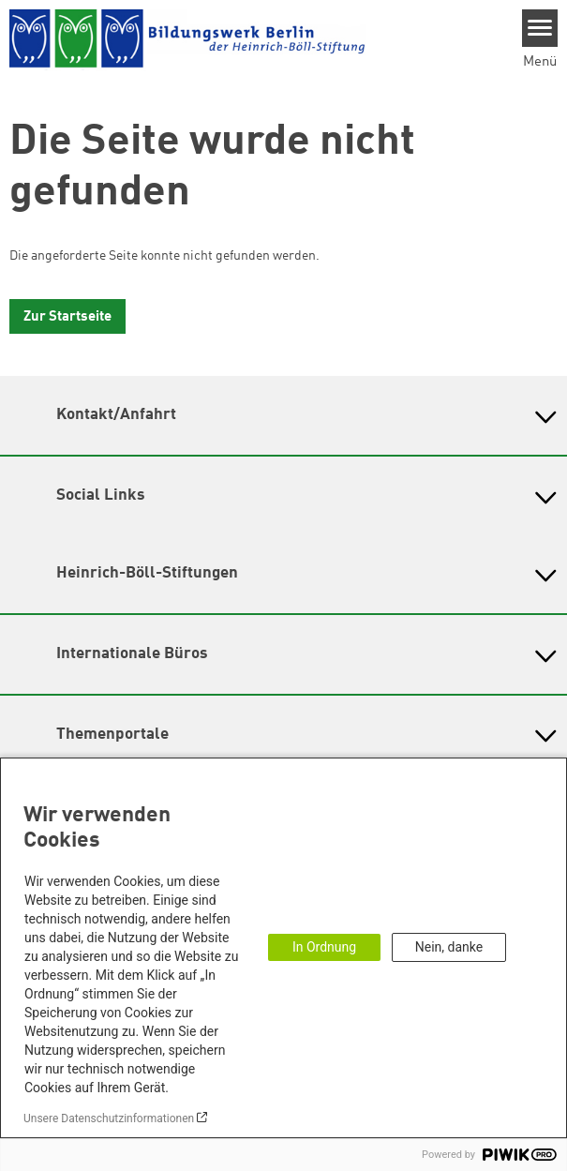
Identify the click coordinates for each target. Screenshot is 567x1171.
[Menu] (540, 28)
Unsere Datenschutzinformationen (108, 1118)
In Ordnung (324, 946)
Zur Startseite (67, 317)
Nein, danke (449, 946)
